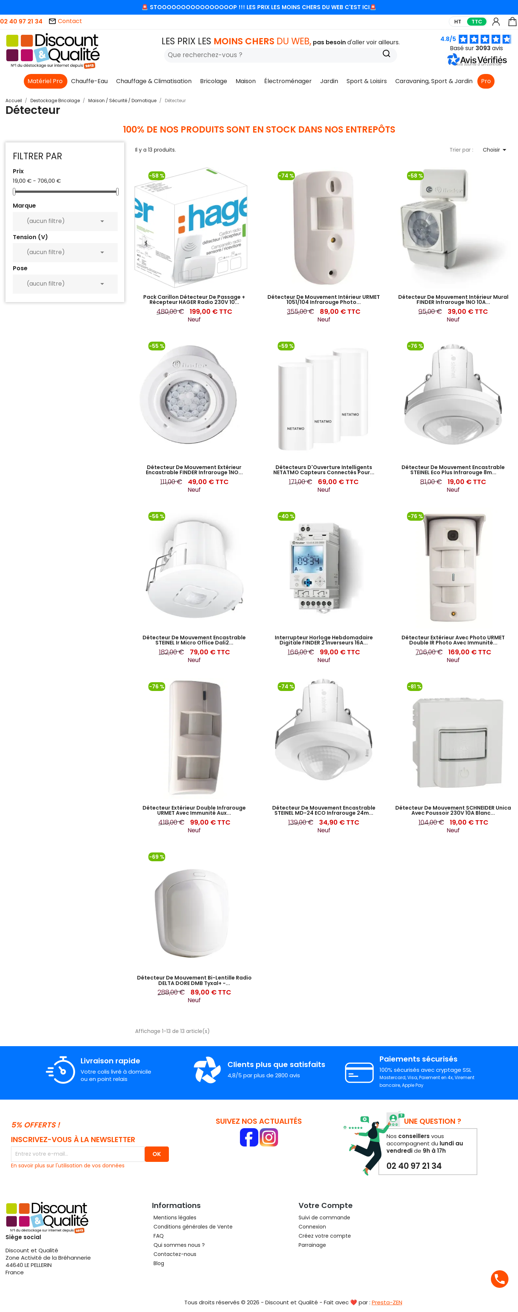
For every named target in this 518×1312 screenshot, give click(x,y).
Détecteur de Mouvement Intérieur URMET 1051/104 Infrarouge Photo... (323, 299)
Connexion (312, 1226)
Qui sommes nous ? (178, 1245)
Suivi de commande (324, 1217)
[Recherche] (386, 54)
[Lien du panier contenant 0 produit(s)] (512, 25)
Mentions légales (174, 1217)
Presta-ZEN (387, 1302)
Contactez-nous (174, 1254)
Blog (158, 1263)
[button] (478, 64)
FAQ (158, 1235)
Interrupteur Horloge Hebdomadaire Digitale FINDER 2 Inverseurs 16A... (324, 640)
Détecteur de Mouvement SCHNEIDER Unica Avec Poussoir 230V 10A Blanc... (453, 810)
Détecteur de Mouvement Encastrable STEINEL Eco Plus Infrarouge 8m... (453, 470)
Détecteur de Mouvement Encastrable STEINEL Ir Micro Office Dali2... (194, 640)
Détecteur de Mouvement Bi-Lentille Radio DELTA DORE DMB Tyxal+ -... (194, 980)
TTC (476, 21)
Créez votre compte (325, 1235)
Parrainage (312, 1245)
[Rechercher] (280, 55)
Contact (65, 21)
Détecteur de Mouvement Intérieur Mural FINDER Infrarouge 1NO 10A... (453, 299)
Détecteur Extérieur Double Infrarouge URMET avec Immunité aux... (194, 810)
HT (457, 21)
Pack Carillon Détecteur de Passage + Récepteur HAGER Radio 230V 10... (194, 299)
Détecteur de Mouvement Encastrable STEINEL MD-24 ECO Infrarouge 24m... (323, 810)
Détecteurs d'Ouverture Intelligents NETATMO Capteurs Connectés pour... (323, 470)
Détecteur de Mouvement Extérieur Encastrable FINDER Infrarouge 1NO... (194, 470)
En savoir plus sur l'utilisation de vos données (68, 1165)
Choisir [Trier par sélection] (496, 149)
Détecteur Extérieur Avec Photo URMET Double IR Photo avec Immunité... (453, 640)
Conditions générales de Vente (192, 1226)
